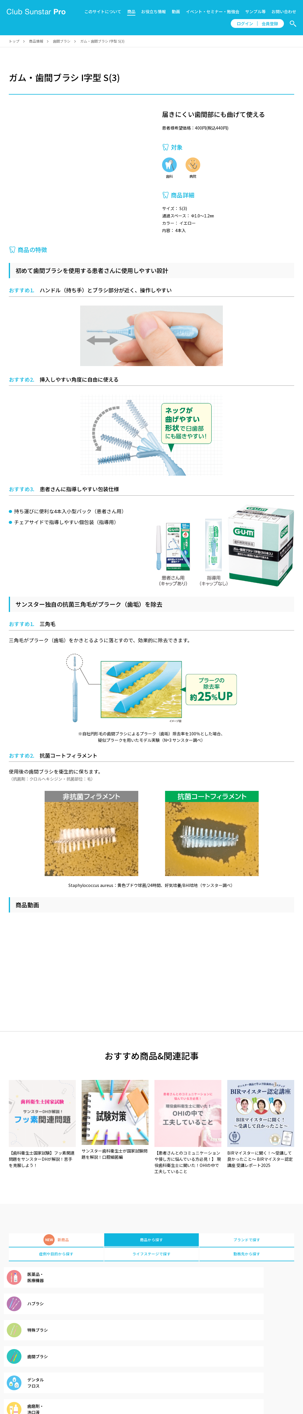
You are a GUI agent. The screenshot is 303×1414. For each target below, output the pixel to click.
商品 (131, 11)
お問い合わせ (284, 11)
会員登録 (270, 23)
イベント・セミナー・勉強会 (212, 11)
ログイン (245, 23)
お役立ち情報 (153, 11)
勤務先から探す (247, 1256)
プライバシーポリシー (224, 1382)
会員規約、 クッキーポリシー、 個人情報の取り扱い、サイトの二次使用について (132, 1382)
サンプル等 (255, 11)
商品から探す (151, 1241)
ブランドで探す (247, 1241)
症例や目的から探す (56, 1256)
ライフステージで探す (151, 1256)
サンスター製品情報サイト (277, 1382)
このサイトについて (102, 11)
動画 (176, 11)
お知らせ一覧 (46, 1382)
